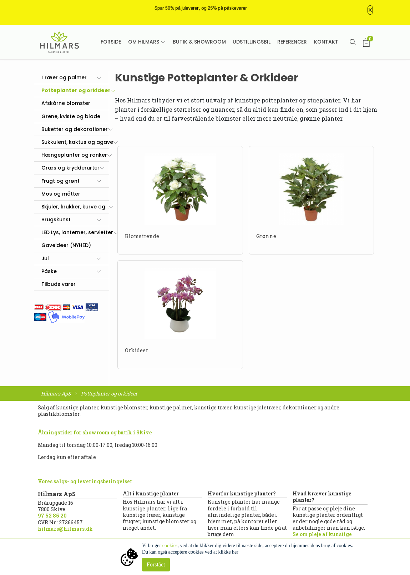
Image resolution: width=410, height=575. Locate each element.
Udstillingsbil (251, 41)
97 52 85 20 (52, 515)
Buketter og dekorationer (74, 129)
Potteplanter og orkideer (76, 90)
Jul (45, 258)
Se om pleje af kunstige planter (322, 537)
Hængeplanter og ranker (74, 154)
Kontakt (326, 41)
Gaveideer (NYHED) (66, 245)
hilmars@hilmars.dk (65, 528)
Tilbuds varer (58, 284)
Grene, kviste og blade (70, 116)
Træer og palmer (64, 77)
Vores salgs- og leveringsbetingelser (85, 481)
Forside (111, 41)
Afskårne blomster (65, 103)
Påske (49, 271)
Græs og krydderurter (70, 167)
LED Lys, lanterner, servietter (77, 232)
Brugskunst (56, 219)
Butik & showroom (199, 41)
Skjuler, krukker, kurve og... (74, 206)
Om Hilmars (143, 41)
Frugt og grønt (60, 181)
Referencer (292, 41)
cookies (170, 545)
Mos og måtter (60, 193)
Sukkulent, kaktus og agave (77, 142)
